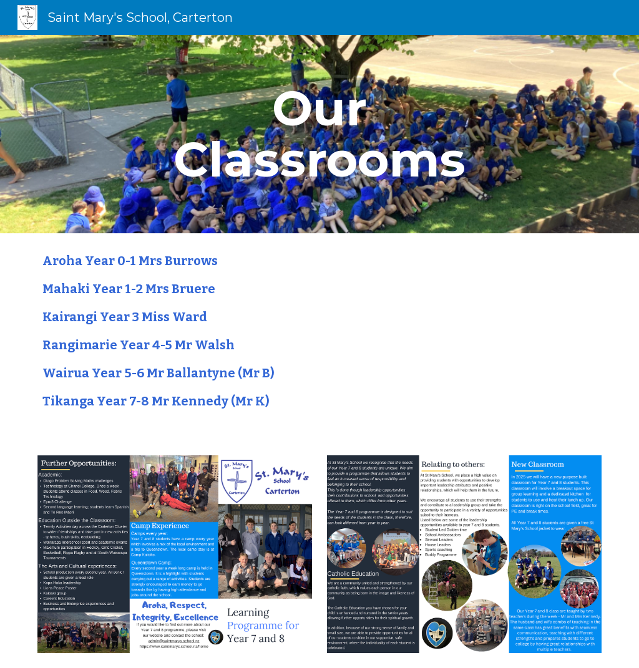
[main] (319, 134)
